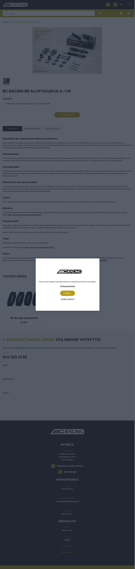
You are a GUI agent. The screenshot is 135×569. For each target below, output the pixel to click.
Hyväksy (67, 293)
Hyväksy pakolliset (67, 299)
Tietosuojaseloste (67, 286)
